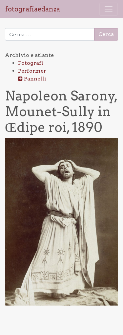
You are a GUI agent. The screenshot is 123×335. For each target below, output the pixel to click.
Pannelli (35, 79)
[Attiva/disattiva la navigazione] (108, 9)
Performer (32, 71)
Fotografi (30, 63)
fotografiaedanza (32, 9)
